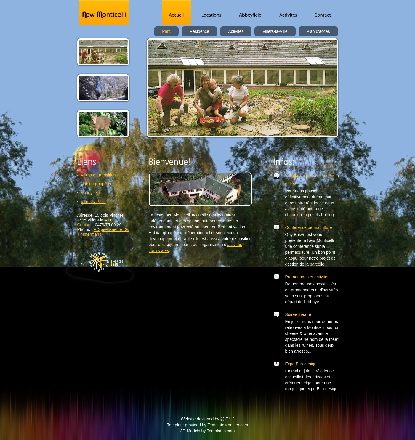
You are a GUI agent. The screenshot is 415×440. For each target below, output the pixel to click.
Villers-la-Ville (93, 201)
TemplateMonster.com (228, 425)
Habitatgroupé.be (97, 184)
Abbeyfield (90, 192)
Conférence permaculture (308, 227)
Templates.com (221, 430)
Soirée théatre (298, 314)
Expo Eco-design (301, 364)
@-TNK (227, 419)
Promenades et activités (307, 276)
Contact (84, 224)
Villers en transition (98, 175)
